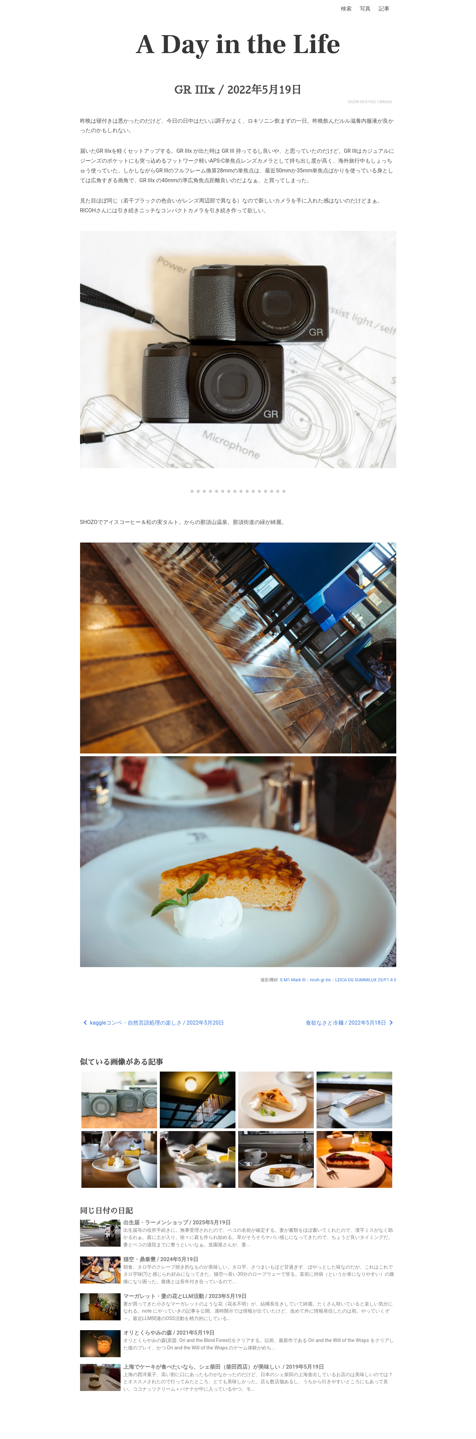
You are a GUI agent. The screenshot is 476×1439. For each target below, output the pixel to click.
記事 (384, 8)
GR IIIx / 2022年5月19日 (238, 90)
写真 (365, 8)
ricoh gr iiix (320, 979)
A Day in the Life (238, 44)
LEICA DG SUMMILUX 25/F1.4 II (365, 979)
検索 (346, 8)
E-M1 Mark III (292, 979)
